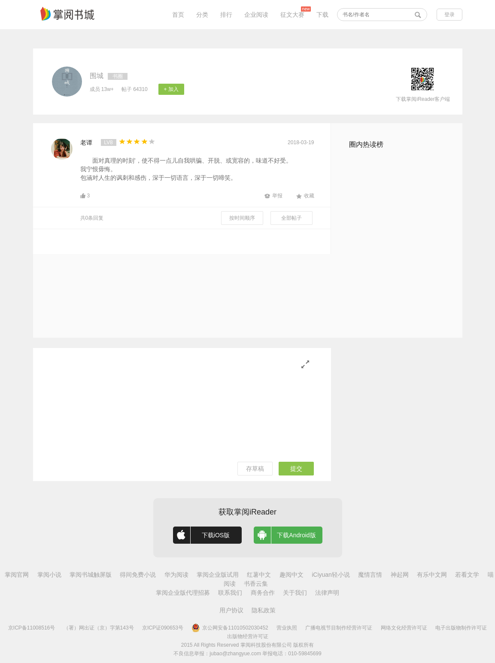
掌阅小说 (49, 574)
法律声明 (327, 592)
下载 (322, 14)
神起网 (400, 574)
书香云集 (256, 583)
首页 (178, 14)
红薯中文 (259, 574)
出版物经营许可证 (247, 636)
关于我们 (295, 592)
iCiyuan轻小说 (331, 574)
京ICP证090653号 (162, 628)
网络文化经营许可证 (404, 628)
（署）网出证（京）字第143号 (99, 628)
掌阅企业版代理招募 (183, 592)
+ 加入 (171, 89)
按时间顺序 (242, 218)
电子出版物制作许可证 (461, 628)
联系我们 (230, 592)
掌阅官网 (17, 574)
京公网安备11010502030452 (229, 628)
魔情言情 (370, 574)
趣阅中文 (291, 574)
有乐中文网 (432, 574)
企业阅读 (256, 14)
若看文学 (467, 574)
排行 (226, 14)
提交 (296, 468)
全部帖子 (291, 218)
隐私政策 (264, 610)
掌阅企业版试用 (218, 574)
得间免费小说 (138, 574)
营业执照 (286, 628)
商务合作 (263, 592)
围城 (96, 75)
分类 (202, 14)
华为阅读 (176, 574)
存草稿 (255, 468)
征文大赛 (292, 14)
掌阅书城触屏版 (91, 574)
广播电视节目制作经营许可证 (338, 628)
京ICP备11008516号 (31, 628)
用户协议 (231, 610)
